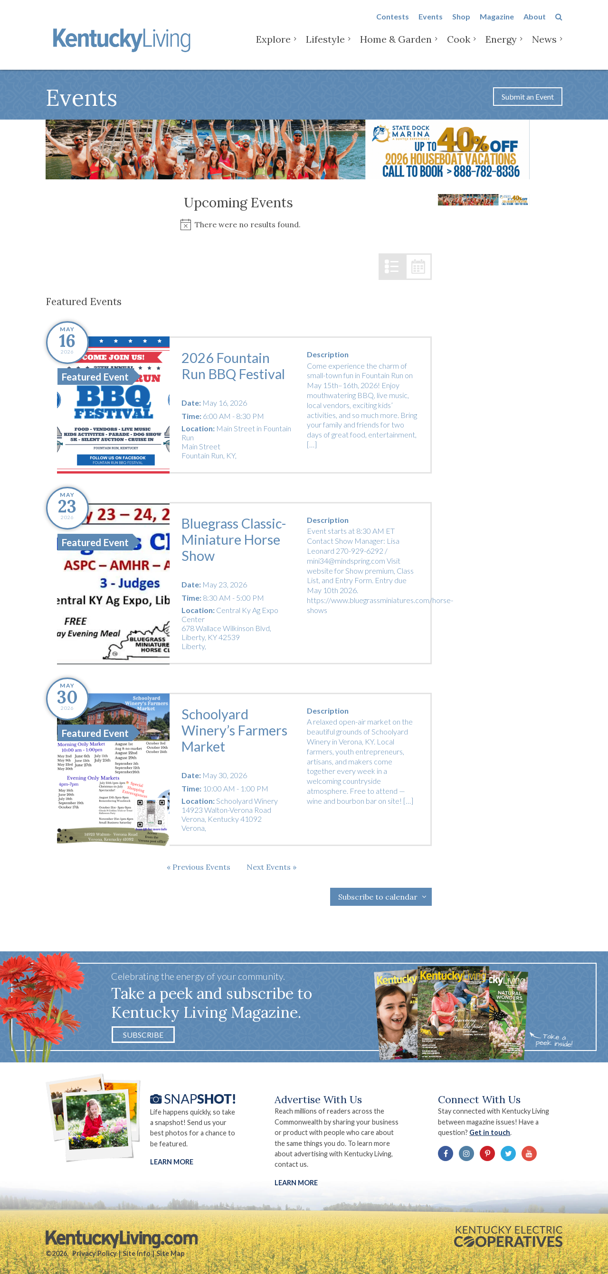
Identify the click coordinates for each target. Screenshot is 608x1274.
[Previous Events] (198, 867)
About (534, 24)
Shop (461, 24)
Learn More (171, 1162)
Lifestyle (325, 47)
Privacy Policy (94, 1253)
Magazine (497, 24)
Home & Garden (396, 47)
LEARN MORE (296, 1183)
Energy (501, 47)
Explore (273, 47)
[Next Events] (271, 867)
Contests (392, 24)
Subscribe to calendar (378, 897)
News (544, 47)
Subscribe (143, 1034)
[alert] (239, 224)
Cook (458, 47)
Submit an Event (528, 96)
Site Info (137, 1253)
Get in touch (489, 1132)
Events (430, 24)
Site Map (170, 1253)
